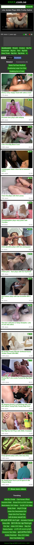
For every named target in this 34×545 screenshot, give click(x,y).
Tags (11, 543)
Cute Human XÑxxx (23, 499)
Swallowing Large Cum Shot (17, 68)
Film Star (6, 526)
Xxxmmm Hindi (6, 502)
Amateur (22, 48)
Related (9, 62)
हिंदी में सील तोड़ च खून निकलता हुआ (21, 523)
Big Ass (13, 50)
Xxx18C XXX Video (26, 505)
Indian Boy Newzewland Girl (17, 511)
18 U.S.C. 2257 (25, 543)
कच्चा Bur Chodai (10, 499)
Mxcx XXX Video (23, 535)
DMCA (16, 543)
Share (3, 58)
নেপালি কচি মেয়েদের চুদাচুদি (22, 529)
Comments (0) (22, 62)
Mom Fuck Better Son (17, 538)
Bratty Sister (12, 508)
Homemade (5, 50)
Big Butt (24, 50)
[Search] (13, 6)
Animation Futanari (27, 520)
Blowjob (15, 48)
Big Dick (14, 53)
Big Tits (28, 48)
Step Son (28, 526)
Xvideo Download (11, 535)
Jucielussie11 (6, 48)
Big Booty (21, 53)
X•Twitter (10, 58)
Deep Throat (6, 53)
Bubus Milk (6, 523)
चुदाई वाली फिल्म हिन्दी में (25, 532)
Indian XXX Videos (17, 526)
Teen (18, 50)
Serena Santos (8, 529)
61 (25, 34)
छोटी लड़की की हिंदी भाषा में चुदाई (10, 520)
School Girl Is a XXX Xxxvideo (22, 502)
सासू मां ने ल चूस (21, 508)
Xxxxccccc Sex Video (9, 532)
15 (30, 34)
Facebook (17, 58)
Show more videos (17, 489)
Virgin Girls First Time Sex (17, 514)
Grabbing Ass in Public (17, 71)
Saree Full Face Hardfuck (17, 65)
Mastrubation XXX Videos (10, 505)
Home (6, 543)
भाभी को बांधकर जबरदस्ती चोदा (17, 517)
